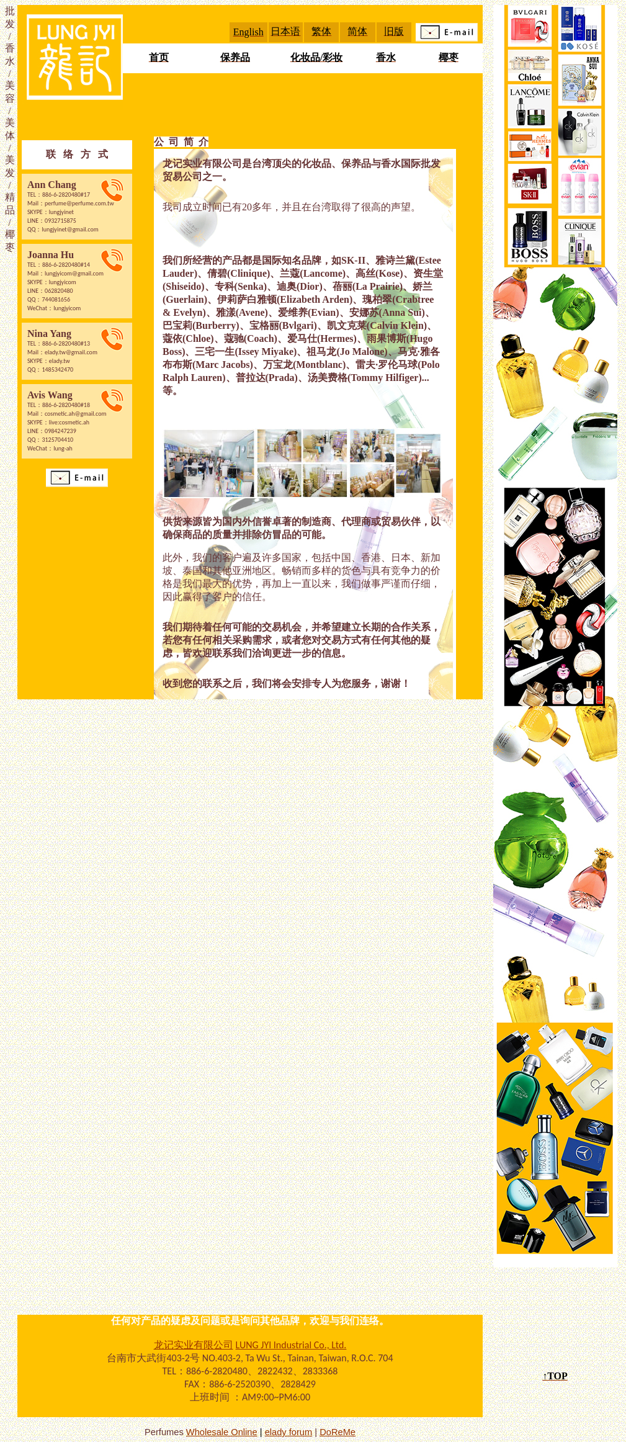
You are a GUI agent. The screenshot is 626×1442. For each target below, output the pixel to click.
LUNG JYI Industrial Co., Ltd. (291, 1345)
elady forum (289, 1432)
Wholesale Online (221, 1432)
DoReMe (337, 1432)
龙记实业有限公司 (193, 1345)
